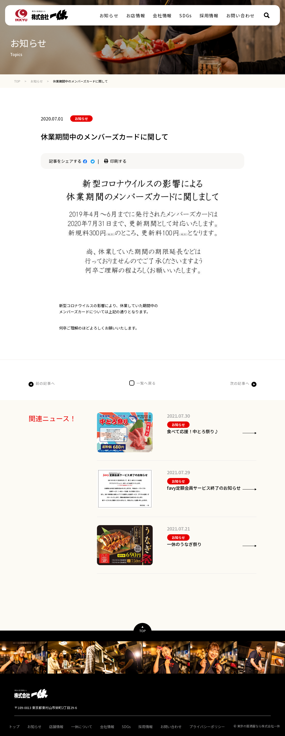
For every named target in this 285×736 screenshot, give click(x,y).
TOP (17, 81)
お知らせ (37, 81)
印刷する (115, 161)
